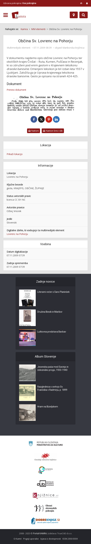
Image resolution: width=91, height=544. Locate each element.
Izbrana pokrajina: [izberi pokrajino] (19, 3)
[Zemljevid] (74, 15)
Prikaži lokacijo (15, 154)
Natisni (33, 130)
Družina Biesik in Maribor (50, 312)
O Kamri (18, 538)
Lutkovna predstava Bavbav (51, 332)
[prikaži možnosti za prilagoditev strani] (81, 3)
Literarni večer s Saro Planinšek (53, 292)
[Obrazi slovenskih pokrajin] (45, 508)
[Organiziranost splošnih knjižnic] (45, 457)
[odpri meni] (5, 15)
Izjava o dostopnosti (50, 538)
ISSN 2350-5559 (70, 538)
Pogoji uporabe (31, 538)
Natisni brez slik (53, 130)
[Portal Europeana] (45, 470)
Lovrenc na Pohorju (17, 234)
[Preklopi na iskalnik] (83, 15)
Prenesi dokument (16, 89)
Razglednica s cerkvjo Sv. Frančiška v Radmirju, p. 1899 (52, 389)
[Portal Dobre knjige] (45, 520)
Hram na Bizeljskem (47, 406)
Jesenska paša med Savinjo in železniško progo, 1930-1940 (53, 369)
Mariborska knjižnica (73, 47)
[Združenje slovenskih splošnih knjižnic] (45, 496)
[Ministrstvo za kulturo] (46, 444)
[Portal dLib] (45, 483)
